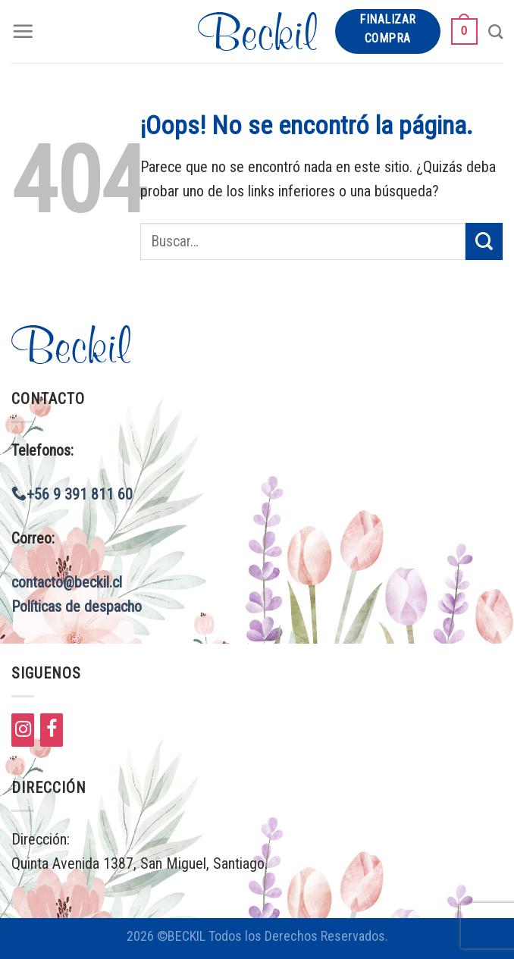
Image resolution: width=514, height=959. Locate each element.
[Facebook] (51, 730)
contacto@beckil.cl (66, 582)
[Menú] (22, 31)
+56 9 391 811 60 (72, 494)
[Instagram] (22, 730)
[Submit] (484, 241)
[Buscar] (495, 31)
